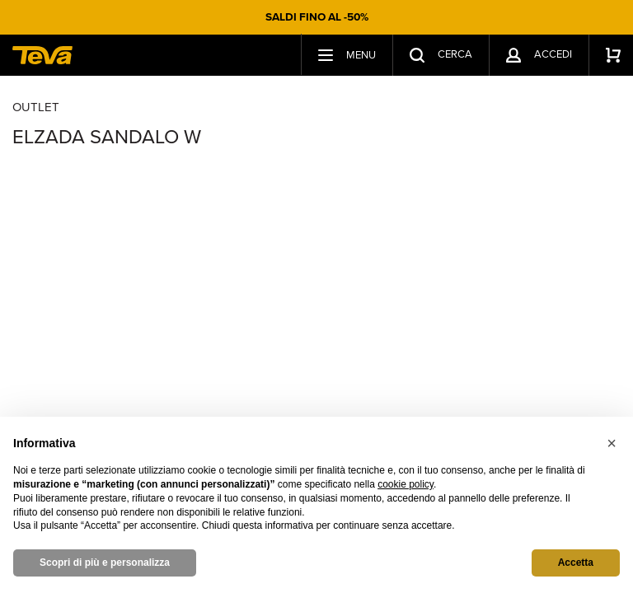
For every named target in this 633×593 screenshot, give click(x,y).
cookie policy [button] (405, 484)
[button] (611, 443)
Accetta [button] (575, 562)
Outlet (35, 107)
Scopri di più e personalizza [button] (105, 562)
